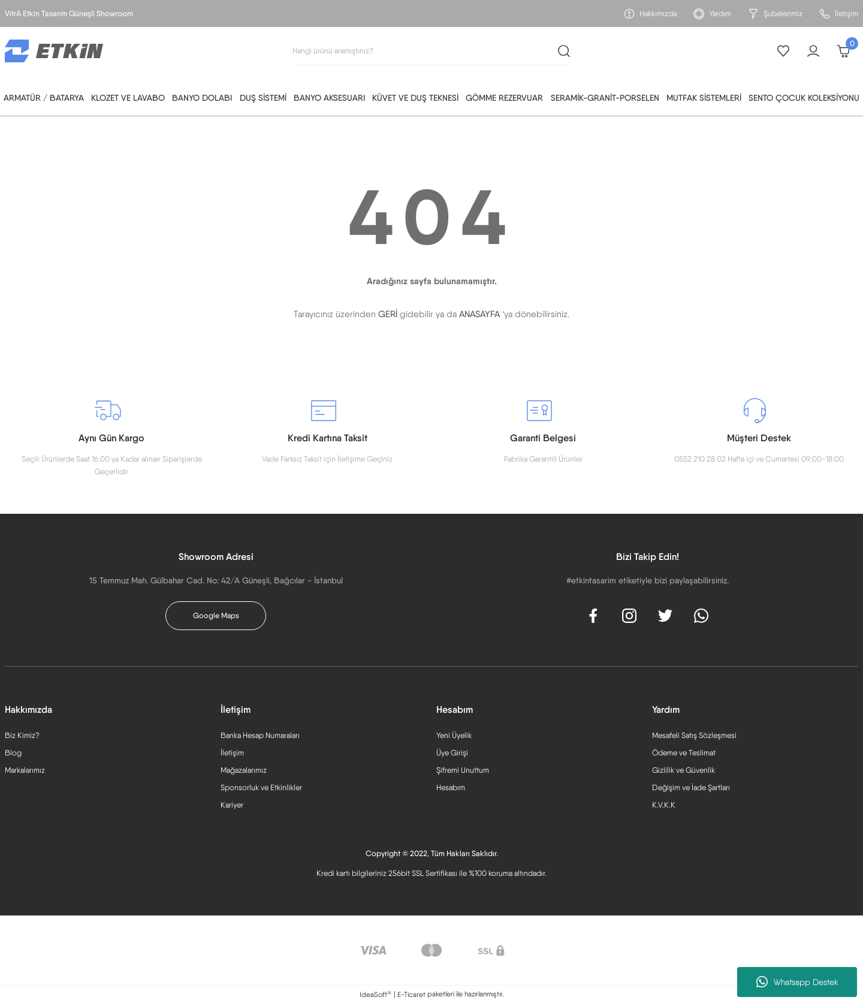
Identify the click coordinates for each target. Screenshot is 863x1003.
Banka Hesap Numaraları (260, 735)
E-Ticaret (411, 994)
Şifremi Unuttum (462, 770)
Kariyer (232, 804)
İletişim (232, 752)
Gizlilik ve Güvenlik (683, 770)
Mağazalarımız (244, 770)
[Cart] (843, 51)
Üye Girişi (452, 752)
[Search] (431, 51)
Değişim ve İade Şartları (691, 787)
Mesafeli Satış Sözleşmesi (694, 735)
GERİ (387, 314)
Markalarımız (25, 770)
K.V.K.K (663, 804)
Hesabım (450, 787)
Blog (13, 752)
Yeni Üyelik (454, 735)
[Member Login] (813, 51)
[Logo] (54, 50)
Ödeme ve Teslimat (684, 752)
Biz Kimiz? (22, 735)
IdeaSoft (375, 994)
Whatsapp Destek (797, 982)
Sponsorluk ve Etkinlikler (261, 787)
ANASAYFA (479, 314)
